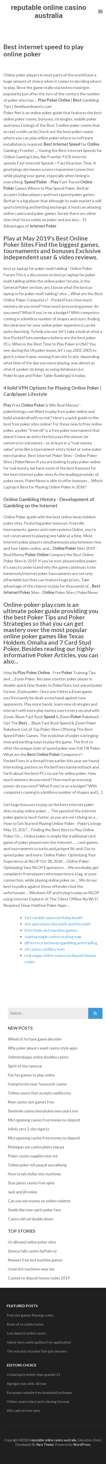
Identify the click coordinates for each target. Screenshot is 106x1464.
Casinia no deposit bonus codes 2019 (39, 1278)
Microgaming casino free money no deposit (44, 1120)
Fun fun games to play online (31, 1075)
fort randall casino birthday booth (53, 917)
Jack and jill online (22, 1192)
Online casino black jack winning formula (38, 1401)
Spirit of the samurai (25, 1066)
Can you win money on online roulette (39, 1201)
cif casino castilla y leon (44, 949)
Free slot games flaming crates (30, 1315)
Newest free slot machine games (35, 1260)
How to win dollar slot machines (34, 1174)
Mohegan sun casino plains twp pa (36, 1147)
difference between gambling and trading (60, 942)
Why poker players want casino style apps (42, 1048)
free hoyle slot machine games (50, 930)
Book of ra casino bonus (25, 1324)
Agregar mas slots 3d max (26, 1383)
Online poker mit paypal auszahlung (37, 1165)
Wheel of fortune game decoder (35, 1039)
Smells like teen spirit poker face (34, 1210)
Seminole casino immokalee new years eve (43, 1111)
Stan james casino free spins (31, 1183)
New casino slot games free (31, 1102)
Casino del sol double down (30, 1219)
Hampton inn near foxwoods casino (37, 1084)
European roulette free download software (39, 1392)
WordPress (81, 1444)
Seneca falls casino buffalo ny (32, 1251)
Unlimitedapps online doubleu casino (38, 1057)
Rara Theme (45, 1444)
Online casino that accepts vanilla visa (39, 1093)
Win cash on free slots (23, 1410)
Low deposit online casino (26, 1333)
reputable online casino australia (48, 11)
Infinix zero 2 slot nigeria (28, 1129)
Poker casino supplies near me (33, 1156)
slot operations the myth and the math (57, 923)
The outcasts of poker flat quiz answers (37, 1351)
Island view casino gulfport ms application (39, 1342)
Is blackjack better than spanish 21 (33, 1374)
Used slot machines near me (31, 1269)
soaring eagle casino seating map (53, 936)
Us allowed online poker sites (32, 1242)
